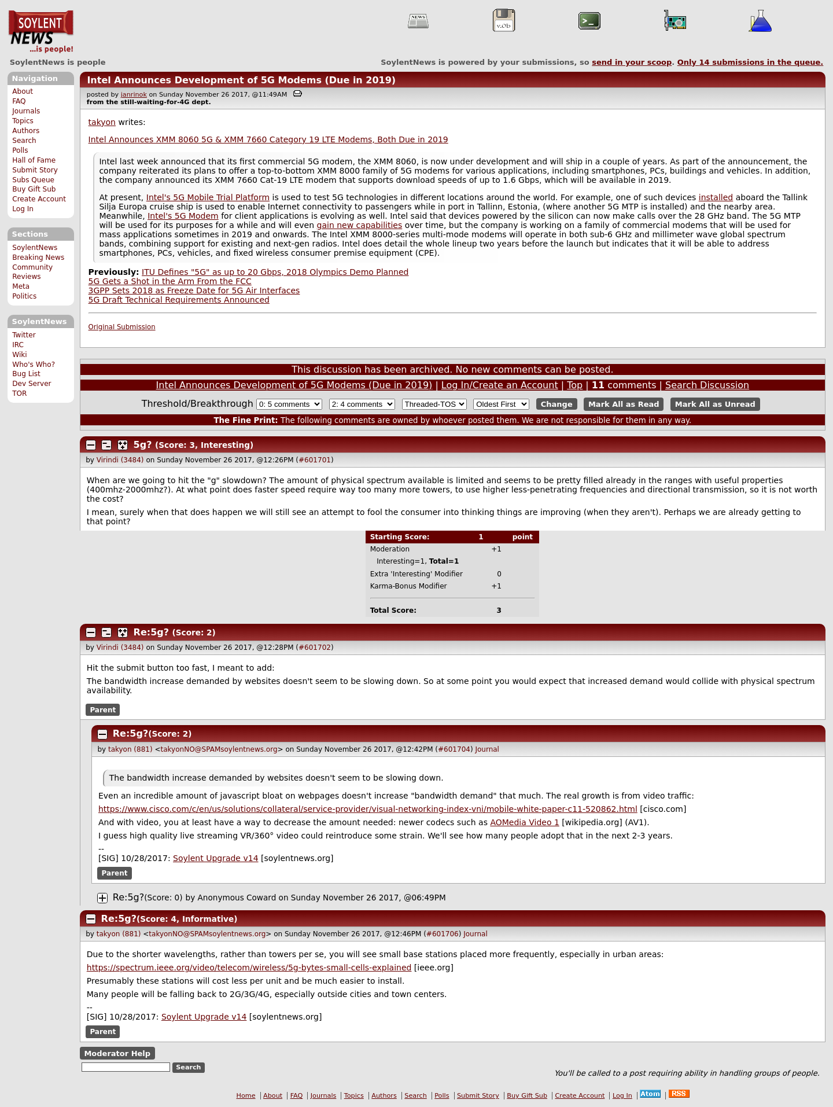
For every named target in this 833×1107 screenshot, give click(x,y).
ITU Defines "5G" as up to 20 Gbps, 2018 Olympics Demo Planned (275, 272)
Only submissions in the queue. (750, 62)
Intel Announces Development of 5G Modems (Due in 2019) (241, 80)
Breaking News (38, 257)
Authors (25, 131)
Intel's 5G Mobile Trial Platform (208, 197)
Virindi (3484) (120, 460)
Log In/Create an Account (499, 385)
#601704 (454, 749)
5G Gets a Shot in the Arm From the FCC (170, 281)
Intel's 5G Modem (183, 215)
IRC (18, 345)
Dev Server (31, 384)
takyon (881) (130, 749)
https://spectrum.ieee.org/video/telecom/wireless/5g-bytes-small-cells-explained (249, 967)
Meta (21, 286)
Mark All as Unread (715, 404)
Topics (23, 121)
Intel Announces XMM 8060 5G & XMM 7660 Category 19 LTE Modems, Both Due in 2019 (268, 139)
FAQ (18, 101)
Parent (103, 709)
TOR (19, 393)
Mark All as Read (623, 404)
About (22, 91)
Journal (487, 749)
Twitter (23, 335)
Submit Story (35, 170)
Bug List (26, 374)
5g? (143, 444)
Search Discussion (707, 385)
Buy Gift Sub (34, 189)
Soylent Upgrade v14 (215, 858)
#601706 (442, 934)
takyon (102, 122)
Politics (24, 296)
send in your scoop (632, 62)
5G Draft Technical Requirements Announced (179, 299)
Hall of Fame (34, 160)
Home (246, 1095)
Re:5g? (151, 632)
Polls (20, 150)
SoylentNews (41, 32)
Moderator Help (117, 1053)
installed (716, 197)
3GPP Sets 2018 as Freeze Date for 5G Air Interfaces (194, 290)
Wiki (19, 355)
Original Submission (122, 327)
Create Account (39, 199)
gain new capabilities (360, 225)
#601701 (314, 460)
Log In (23, 209)
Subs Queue (33, 180)
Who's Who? (33, 365)
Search (24, 141)
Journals (26, 111)
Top (575, 385)
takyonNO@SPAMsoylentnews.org (219, 749)
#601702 (314, 647)
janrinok (134, 94)
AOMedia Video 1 (524, 822)
